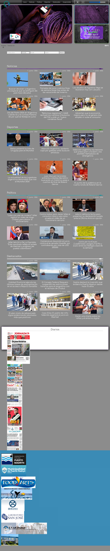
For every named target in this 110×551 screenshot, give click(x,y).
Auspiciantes (67, 2)
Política (39, 2)
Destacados (56, 2)
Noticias (31, 2)
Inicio (25, 2)
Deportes (47, 2)
